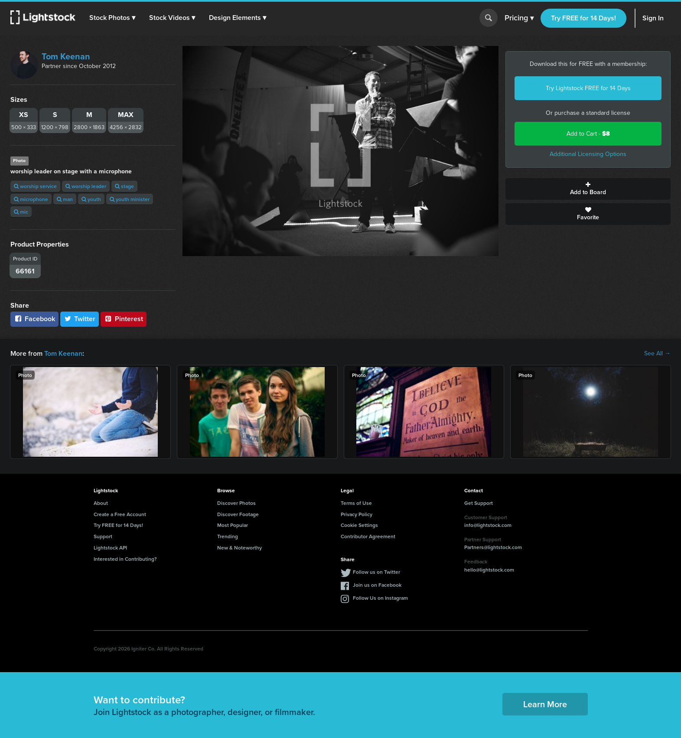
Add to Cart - (588, 133)
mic (21, 211)
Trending (227, 536)
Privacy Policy (356, 514)
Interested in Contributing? (125, 558)
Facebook (34, 319)
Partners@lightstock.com (493, 547)
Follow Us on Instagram (380, 597)
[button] (112, 18)
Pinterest (123, 319)
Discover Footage (238, 514)
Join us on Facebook (377, 584)
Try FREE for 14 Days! (583, 18)
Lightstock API (110, 547)
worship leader (85, 186)
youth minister (130, 199)
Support (103, 536)
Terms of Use (356, 503)
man (65, 199)
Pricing (519, 18)
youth (91, 199)
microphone (31, 199)
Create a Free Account (120, 514)
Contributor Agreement (368, 536)
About (101, 503)
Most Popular (232, 525)
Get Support (478, 503)
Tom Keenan (66, 56)
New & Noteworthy (239, 547)
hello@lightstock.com (489, 569)
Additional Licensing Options (588, 154)
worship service (35, 186)
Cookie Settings (359, 525)
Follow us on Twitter (376, 571)
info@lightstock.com (488, 525)
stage (124, 186)
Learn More (545, 704)
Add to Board (588, 189)
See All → (657, 353)
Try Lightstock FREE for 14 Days (588, 88)
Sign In (653, 18)
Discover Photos (236, 503)
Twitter (80, 319)
